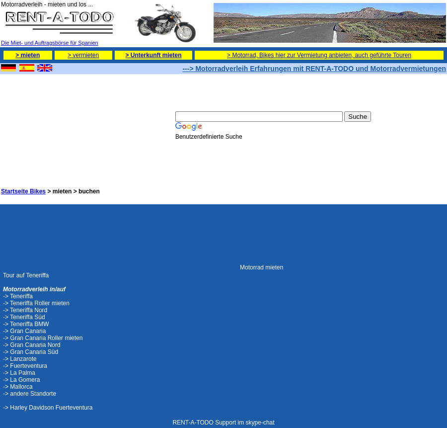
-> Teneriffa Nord (25, 310)
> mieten (27, 55)
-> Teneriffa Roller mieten (36, 303)
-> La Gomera (21, 379)
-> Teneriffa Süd (24, 317)
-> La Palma (19, 372)
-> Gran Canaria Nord (32, 345)
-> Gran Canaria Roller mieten (42, 338)
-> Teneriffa (18, 296)
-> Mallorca (18, 386)
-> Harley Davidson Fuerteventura (47, 407)
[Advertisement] (50, 124)
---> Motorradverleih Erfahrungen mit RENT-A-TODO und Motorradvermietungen (314, 69)
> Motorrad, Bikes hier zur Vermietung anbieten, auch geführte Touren (319, 55)
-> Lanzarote (20, 358)
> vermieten (83, 55)
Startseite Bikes (23, 191)
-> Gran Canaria (24, 331)
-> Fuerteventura (25, 365)
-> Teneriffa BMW (26, 324)
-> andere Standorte (29, 393)
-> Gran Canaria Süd (30, 351)
